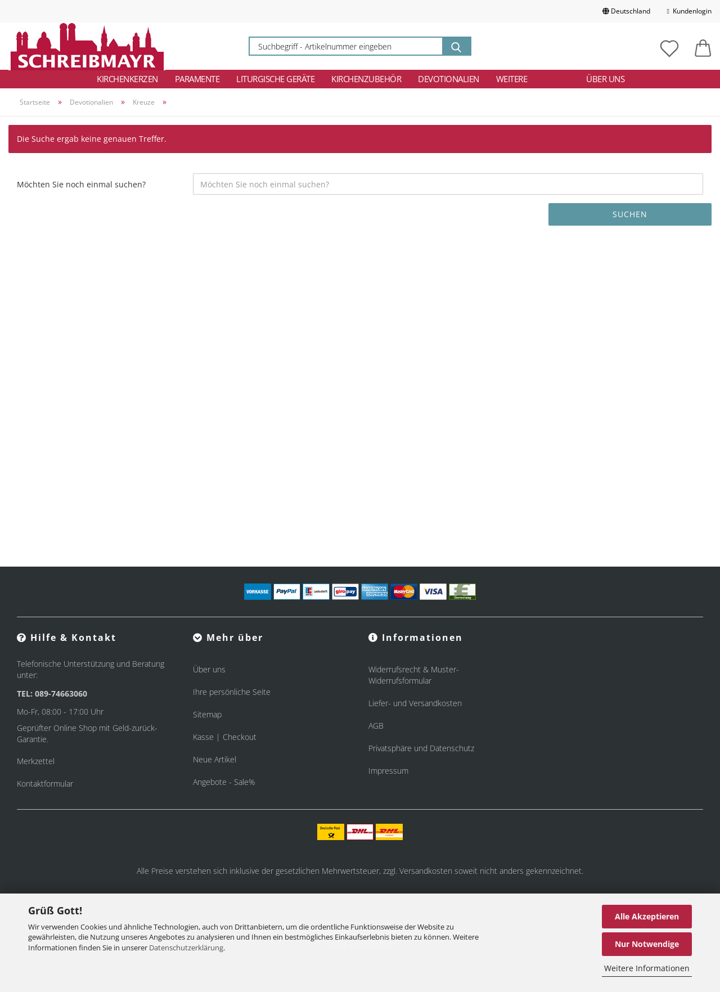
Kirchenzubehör (366, 78)
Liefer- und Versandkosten (415, 703)
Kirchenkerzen (127, 78)
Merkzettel (36, 761)
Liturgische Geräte (275, 78)
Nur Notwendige (647, 944)
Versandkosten (425, 870)
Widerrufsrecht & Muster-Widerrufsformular (413, 675)
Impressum (388, 770)
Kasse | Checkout (224, 736)
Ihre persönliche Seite (232, 691)
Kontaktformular (45, 783)
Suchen (630, 214)
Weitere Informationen (647, 968)
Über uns (605, 78)
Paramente (197, 78)
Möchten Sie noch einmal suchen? (81, 184)
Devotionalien (448, 78)
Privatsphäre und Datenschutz (421, 748)
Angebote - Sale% (224, 781)
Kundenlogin (689, 11)
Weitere (512, 78)
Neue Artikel (214, 759)
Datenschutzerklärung (186, 947)
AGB (376, 725)
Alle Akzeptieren (647, 916)
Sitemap (207, 714)
